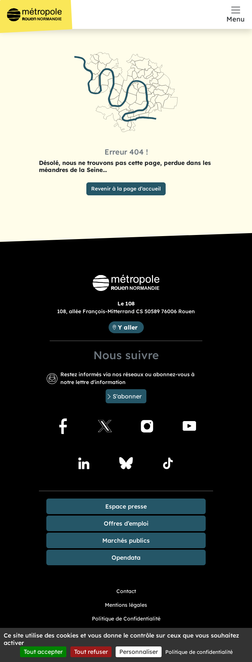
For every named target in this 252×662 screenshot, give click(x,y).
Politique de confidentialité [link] (199, 652)
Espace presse (126, 506)
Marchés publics (126, 540)
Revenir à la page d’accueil (126, 188)
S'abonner (127, 396)
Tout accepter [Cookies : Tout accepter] (43, 651)
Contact (126, 591)
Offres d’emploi (126, 523)
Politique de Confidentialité (126, 618)
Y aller (127, 327)
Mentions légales (126, 605)
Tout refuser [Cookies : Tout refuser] (91, 651)
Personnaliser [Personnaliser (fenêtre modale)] (138, 651)
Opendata (126, 557)
